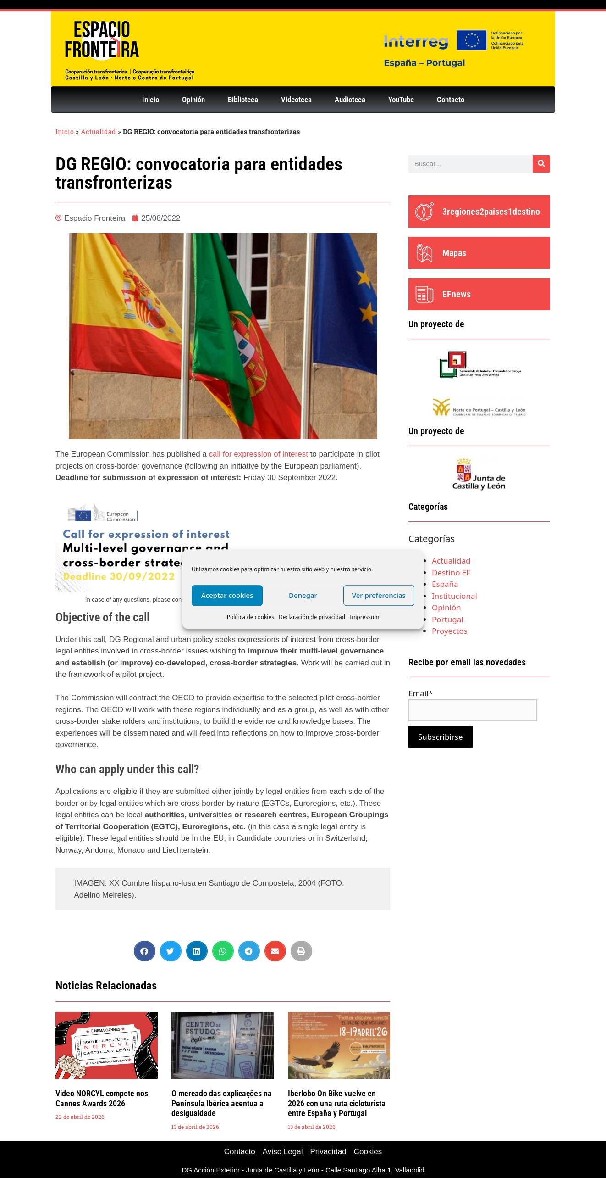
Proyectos (450, 630)
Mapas (454, 252)
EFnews (456, 294)
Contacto (450, 99)
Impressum (364, 617)
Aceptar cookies (227, 595)
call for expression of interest (259, 454)
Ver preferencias (379, 595)
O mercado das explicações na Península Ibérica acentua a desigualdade (221, 1103)
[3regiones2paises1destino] (424, 211)
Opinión (193, 99)
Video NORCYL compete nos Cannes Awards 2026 (101, 1098)
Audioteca (350, 99)
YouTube (401, 99)
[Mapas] (424, 253)
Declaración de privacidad (312, 617)
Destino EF (451, 572)
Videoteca (296, 99)
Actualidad (98, 131)
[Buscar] (541, 164)
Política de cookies (250, 617)
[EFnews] (424, 294)
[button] (144, 951)
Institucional (454, 596)
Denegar (303, 595)
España (445, 584)
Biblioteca (243, 99)
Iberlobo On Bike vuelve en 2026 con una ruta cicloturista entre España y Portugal (337, 1103)
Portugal (447, 619)
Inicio (150, 99)
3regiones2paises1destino (491, 211)
